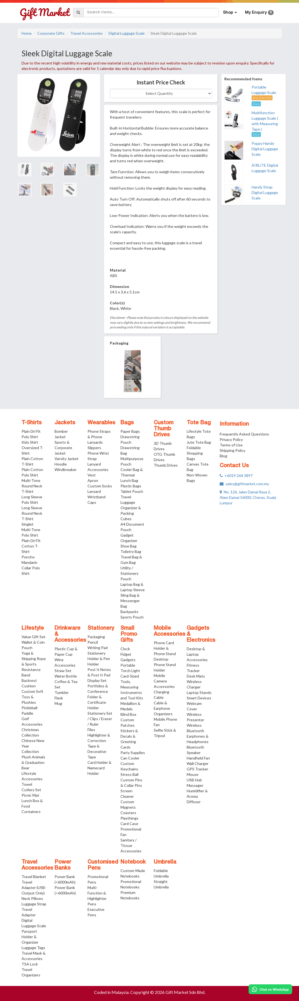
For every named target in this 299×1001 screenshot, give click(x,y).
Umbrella (165, 862)
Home (27, 33)
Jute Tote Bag (199, 442)
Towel (27, 784)
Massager (195, 785)
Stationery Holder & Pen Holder (98, 658)
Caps (91, 502)
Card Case (129, 823)
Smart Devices (199, 698)
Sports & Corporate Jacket (63, 447)
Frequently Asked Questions (244, 434)
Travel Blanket (34, 876)
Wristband (96, 496)
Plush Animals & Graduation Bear (33, 762)
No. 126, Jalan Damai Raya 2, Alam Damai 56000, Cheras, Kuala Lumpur (248, 497)
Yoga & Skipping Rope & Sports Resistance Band (34, 664)
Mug (58, 703)
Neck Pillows (32, 898)
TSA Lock (30, 964)
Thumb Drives (166, 465)
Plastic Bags (130, 486)
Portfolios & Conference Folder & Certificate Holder (97, 697)
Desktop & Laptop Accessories (197, 654)
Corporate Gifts (51, 33)
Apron (92, 480)
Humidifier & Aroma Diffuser (197, 796)
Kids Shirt (30, 442)
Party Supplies (132, 752)
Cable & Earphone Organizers (163, 708)
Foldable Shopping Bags (195, 453)
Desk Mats (196, 676)
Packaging (96, 636)
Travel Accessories (86, 33)
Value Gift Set (34, 636)
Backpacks (129, 611)
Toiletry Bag (130, 551)
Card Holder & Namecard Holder (99, 768)
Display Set (97, 680)
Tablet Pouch (131, 491)
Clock (125, 648)
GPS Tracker (197, 769)
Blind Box (128, 714)
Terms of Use (231, 445)
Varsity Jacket (66, 458)
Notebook (133, 862)
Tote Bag (199, 422)
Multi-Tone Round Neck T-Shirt (32, 486)
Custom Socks (99, 486)
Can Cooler (130, 758)
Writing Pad (97, 647)
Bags (127, 422)
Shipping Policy (232, 450)
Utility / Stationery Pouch (129, 573)
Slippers (94, 447)
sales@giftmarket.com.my (244, 483)
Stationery (100, 628)
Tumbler (62, 692)
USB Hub (194, 780)
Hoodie (61, 464)
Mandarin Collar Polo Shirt (31, 568)
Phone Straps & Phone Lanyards (99, 436)
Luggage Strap (34, 904)
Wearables (101, 422)
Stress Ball (129, 774)
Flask (59, 698)
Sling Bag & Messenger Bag (130, 600)
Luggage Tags (33, 947)
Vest (91, 475)
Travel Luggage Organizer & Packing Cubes (130, 507)
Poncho (28, 557)
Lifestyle (33, 628)
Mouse (192, 774)
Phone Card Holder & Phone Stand (165, 648)
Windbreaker (66, 469)
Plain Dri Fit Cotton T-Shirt (31, 546)
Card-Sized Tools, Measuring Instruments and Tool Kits (131, 687)
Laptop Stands (199, 692)
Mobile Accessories (169, 631)
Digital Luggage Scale (126, 33)
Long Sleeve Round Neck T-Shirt (32, 513)
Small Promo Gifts (128, 634)
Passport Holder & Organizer (30, 936)
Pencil (92, 642)
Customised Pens (102, 865)
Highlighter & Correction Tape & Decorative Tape (98, 746)
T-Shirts (32, 422)
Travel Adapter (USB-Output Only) (34, 887)
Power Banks (63, 865)
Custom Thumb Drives (163, 428)
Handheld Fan (198, 758)
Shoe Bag (128, 546)
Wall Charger (198, 763)
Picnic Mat (30, 795)
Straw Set (63, 670)
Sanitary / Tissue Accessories (130, 845)
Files (91, 729)
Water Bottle (66, 676)
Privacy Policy (231, 439)
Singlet (28, 524)
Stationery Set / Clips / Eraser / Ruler (99, 718)
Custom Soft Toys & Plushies (32, 697)
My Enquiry (259, 12)
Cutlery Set (31, 789)
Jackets (65, 422)
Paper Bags (130, 431)
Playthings (129, 818)
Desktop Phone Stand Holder (165, 664)
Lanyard (94, 491)
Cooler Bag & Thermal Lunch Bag (131, 475)
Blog (223, 456)
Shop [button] (230, 12)
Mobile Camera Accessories (164, 681)
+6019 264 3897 (236, 475)
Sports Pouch (132, 617)
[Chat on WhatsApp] (270, 989)
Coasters (128, 812)
